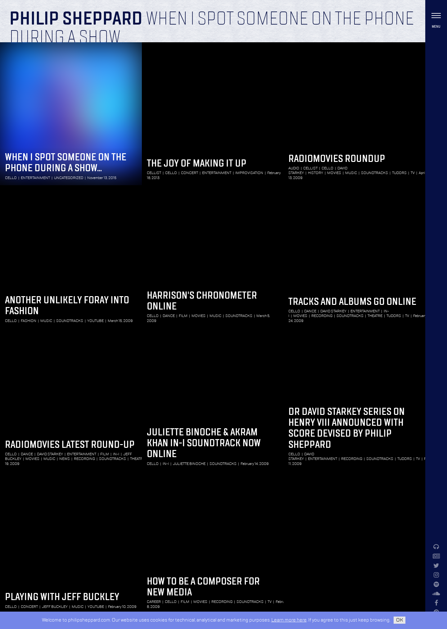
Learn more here (289, 620)
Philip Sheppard (75, 19)
